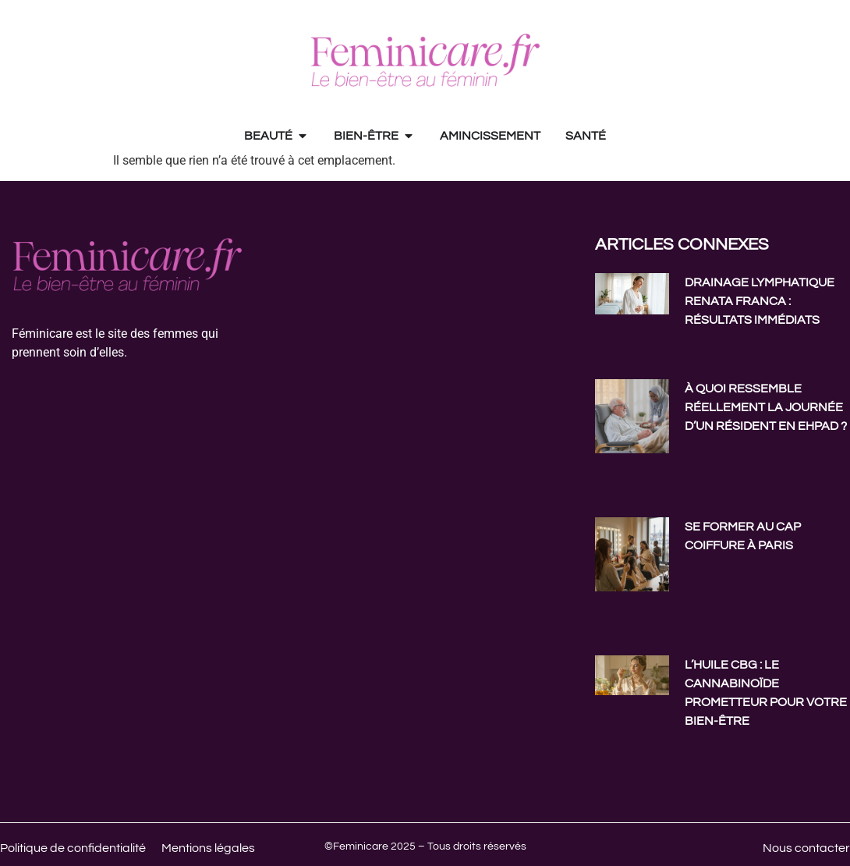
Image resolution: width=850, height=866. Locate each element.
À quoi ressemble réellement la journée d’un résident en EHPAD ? (766, 407)
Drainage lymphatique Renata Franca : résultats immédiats (759, 301)
